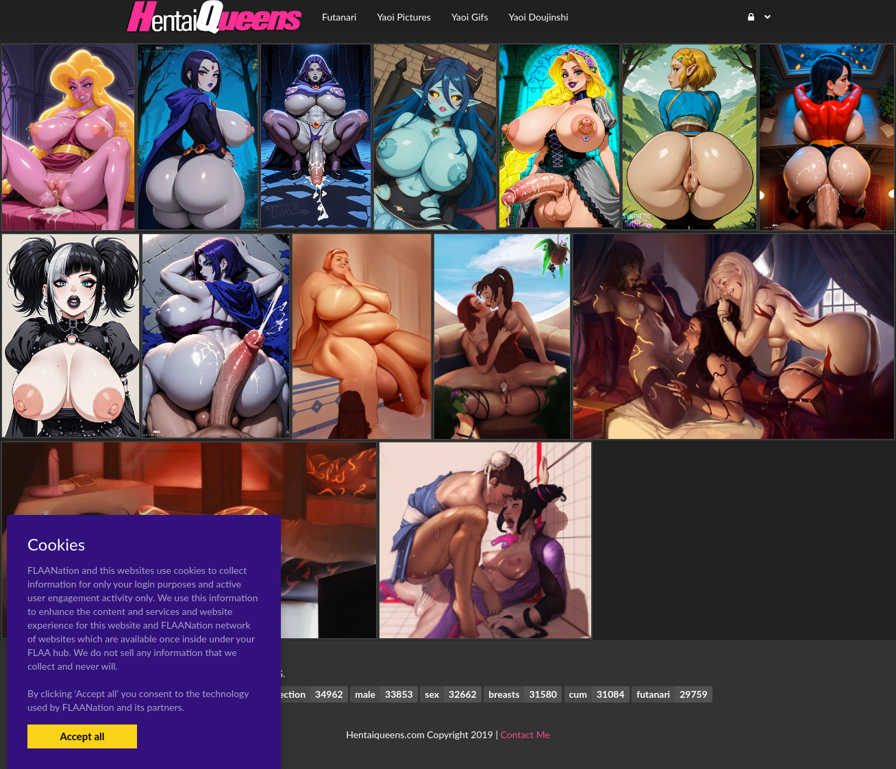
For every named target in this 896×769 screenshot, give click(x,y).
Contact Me (525, 734)
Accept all (82, 736)
